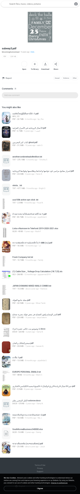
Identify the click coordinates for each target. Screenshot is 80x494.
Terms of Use (40, 465)
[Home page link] (5, 4)
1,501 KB (13, 56)
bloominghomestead (10, 52)
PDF (5, 56)
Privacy (40, 468)
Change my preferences (59, 483)
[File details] (36, 118)
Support (40, 471)
